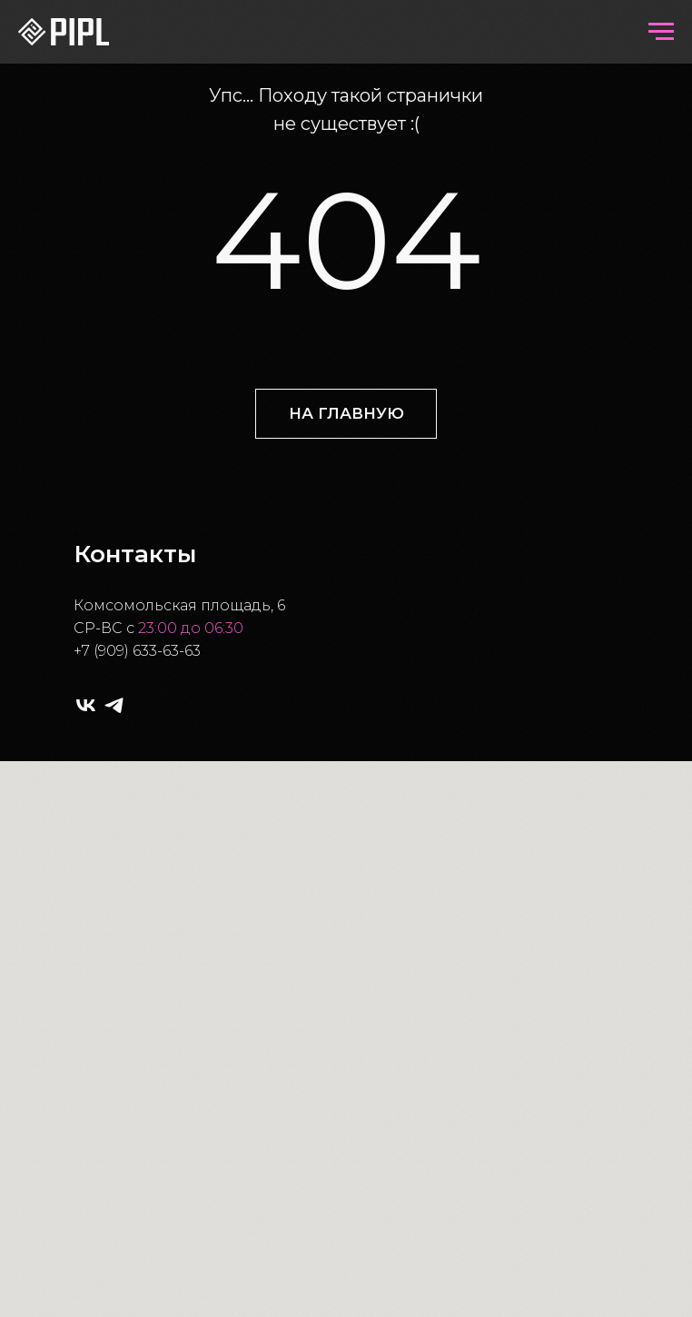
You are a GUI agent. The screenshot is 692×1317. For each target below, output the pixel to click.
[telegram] (114, 705)
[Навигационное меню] (661, 32)
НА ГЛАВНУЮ (346, 413)
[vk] (85, 705)
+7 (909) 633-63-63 (137, 650)
